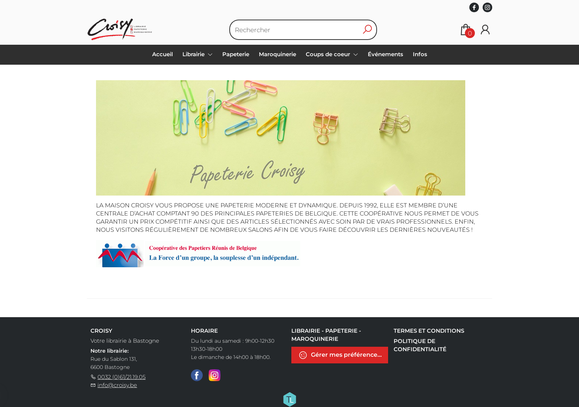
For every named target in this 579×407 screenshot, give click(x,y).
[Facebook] (197, 375)
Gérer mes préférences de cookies (343, 355)
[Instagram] (214, 375)
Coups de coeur (329, 54)
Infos (420, 54)
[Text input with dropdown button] (294, 30)
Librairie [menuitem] (194, 54)
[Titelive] (289, 399)
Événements (385, 54)
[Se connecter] (485, 30)
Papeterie (235, 54)
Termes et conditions (429, 330)
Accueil (162, 54)
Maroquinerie (277, 54)
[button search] (367, 30)
